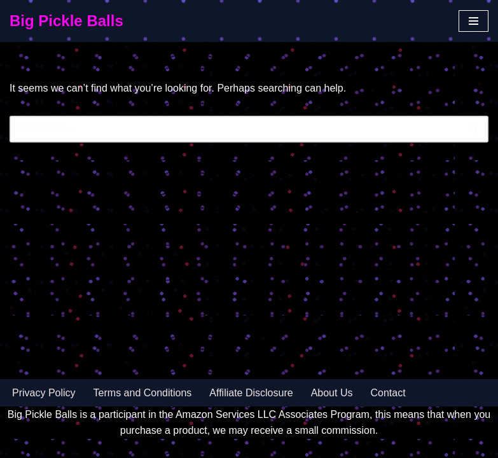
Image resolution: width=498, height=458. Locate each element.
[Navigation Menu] (473, 21)
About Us (332, 392)
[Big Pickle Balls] (66, 21)
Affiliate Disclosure (251, 392)
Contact (387, 392)
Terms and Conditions (142, 392)
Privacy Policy (44, 392)
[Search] (235, 129)
